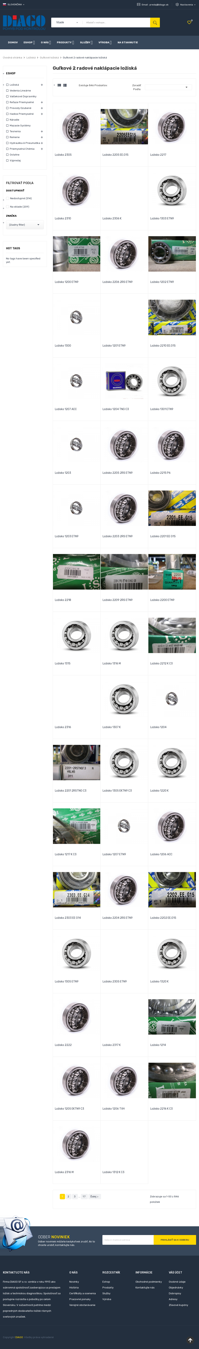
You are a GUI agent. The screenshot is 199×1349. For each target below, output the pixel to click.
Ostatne (14, 154)
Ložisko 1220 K (159, 790)
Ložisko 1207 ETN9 (114, 854)
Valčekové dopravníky (23, 96)
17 (84, 1196)
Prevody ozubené (20, 108)
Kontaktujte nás (145, 1287)
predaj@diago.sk (159, 4)
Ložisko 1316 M (112, 663)
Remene (15, 137)
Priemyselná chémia (22, 148)
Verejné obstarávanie (82, 1305)
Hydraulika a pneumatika (25, 143)
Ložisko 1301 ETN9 (161, 409)
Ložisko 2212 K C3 (161, 663)
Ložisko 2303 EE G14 (68, 918)
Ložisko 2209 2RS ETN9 (118, 600)
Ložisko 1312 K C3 (113, 1172)
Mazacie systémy (20, 125)
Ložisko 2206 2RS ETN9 (118, 282)
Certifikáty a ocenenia (82, 1293)
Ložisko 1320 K (159, 981)
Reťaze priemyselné (22, 102)
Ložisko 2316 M (64, 1172)
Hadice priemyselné (22, 113)
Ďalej (94, 1196)
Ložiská (14, 84)
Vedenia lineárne (20, 90)
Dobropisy (175, 1293)
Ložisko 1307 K (112, 727)
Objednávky (176, 1287)
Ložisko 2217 (158, 154)
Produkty (108, 1287)
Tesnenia (15, 131)
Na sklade (19, 206)
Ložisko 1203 (63, 473)
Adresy (173, 1299)
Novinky (74, 1281)
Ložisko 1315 (62, 663)
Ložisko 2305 (63, 154)
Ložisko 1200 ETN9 (66, 282)
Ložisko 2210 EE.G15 (163, 345)
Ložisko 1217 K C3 (66, 854)
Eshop (11, 73)
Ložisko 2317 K (112, 1045)
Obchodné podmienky (149, 1281)
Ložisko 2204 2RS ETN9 (118, 918)
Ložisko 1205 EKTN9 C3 (69, 1108)
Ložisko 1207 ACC (66, 409)
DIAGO (19, 1337)
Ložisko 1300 (63, 345)
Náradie (14, 119)
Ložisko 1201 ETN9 (114, 345)
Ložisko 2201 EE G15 (163, 536)
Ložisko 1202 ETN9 (162, 282)
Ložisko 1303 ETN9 (162, 218)
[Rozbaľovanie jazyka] (14, 4)
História (74, 1287)
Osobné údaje (177, 1281)
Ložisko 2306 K (112, 218)
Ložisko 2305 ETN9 (115, 981)
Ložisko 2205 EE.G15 (116, 154)
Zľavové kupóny (178, 1305)
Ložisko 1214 (158, 1045)
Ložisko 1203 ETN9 (66, 536)
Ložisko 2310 (63, 218)
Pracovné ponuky (80, 1299)
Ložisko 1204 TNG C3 (116, 409)
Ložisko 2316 (63, 727)
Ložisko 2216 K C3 (161, 1108)
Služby (106, 1293)
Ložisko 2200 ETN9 (162, 600)
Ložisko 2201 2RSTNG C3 (70, 790)
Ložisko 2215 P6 (160, 473)
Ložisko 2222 (63, 1045)
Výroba (106, 1299)
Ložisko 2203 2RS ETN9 (118, 536)
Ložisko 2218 (63, 600)
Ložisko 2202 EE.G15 (163, 918)
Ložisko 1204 (158, 727)
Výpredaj (15, 160)
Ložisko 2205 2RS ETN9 (118, 473)
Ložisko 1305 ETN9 (66, 981)
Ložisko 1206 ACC (161, 854)
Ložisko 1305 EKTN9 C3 (117, 790)
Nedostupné (21, 198)
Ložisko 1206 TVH (114, 1108)
